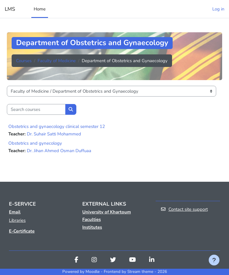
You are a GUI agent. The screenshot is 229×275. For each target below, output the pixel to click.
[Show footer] (214, 260)
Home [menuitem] (40, 9)
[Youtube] (132, 260)
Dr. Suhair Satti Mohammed (54, 134)
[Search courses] (36, 109)
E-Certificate (22, 231)
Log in (218, 9)
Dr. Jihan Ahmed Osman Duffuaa (59, 151)
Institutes (92, 227)
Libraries (17, 220)
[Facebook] (76, 260)
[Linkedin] (151, 260)
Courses (24, 61)
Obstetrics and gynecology (35, 143)
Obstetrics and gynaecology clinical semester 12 (56, 126)
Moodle (93, 271)
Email (15, 212)
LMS (10, 9)
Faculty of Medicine (57, 61)
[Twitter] (113, 260)
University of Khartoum (106, 212)
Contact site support (184, 209)
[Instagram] (94, 260)
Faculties (91, 219)
